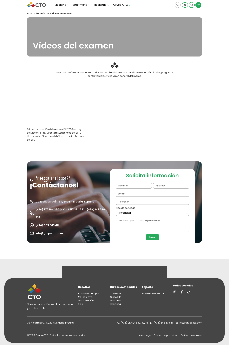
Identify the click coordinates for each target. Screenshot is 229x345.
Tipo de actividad (125, 208)
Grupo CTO (120, 5)
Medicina (60, 5)
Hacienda (100, 5)
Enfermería (80, 5)
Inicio (29, 13)
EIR (48, 13)
